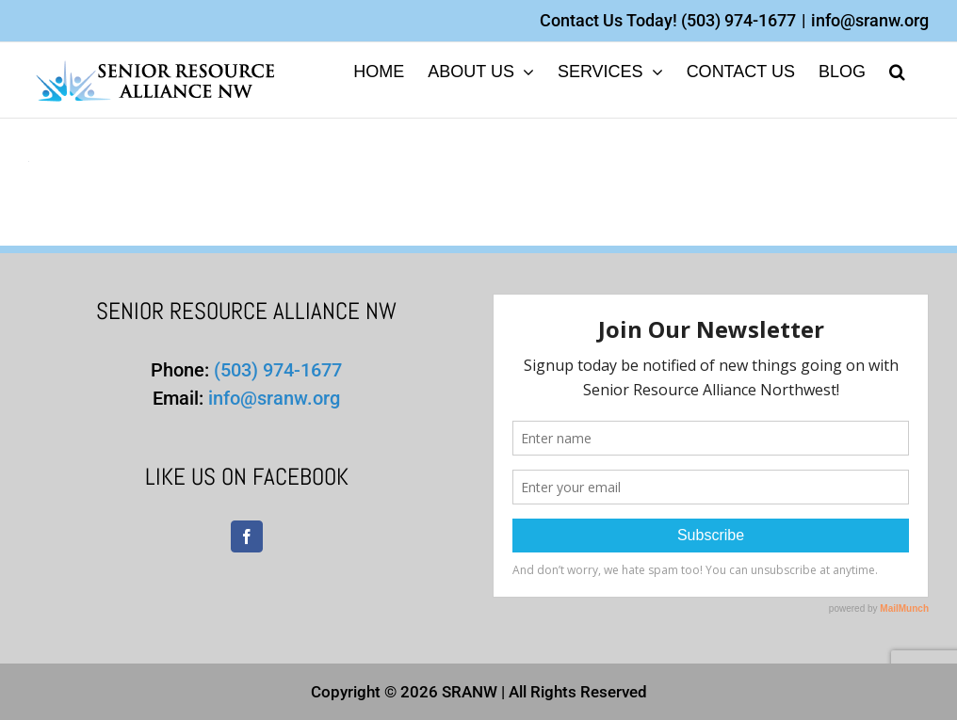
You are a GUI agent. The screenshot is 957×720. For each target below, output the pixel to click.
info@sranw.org (870, 20)
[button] (897, 70)
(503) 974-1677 (738, 20)
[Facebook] (247, 536)
